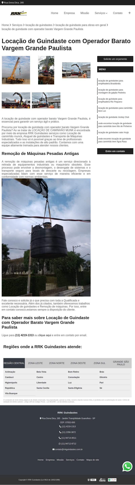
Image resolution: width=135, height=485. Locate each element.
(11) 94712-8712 (67, 444)
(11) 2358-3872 (67, 432)
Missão (84, 13)
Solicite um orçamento (115, 59)
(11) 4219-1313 (24, 335)
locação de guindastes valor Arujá (113, 134)
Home (54, 13)
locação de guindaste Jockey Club (113, 118)
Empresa (69, 13)
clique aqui (44, 335)
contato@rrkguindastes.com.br (67, 449)
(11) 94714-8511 (67, 438)
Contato (118, 13)
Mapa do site (91, 460)
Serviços (100, 13)
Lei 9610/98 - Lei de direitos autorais (60, 402)
